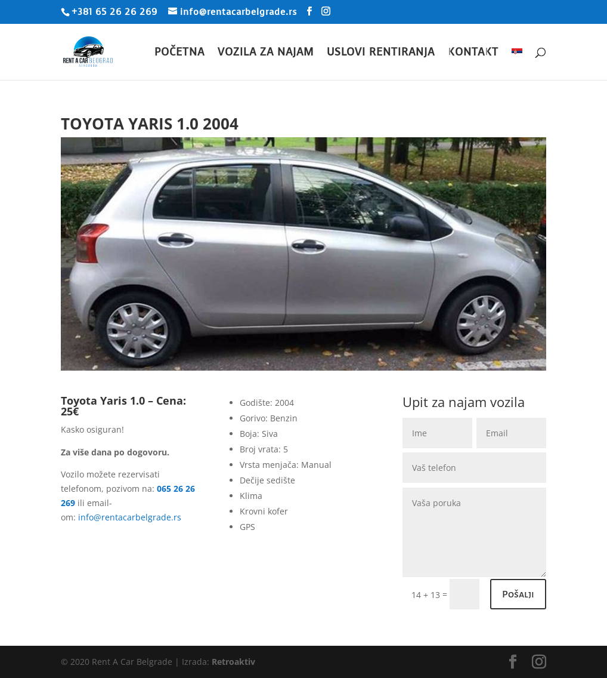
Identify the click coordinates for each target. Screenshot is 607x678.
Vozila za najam (266, 53)
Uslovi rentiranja (381, 53)
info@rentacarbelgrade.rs (129, 517)
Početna (179, 53)
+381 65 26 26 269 (114, 12)
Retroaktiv (233, 661)
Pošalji (518, 594)
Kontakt (473, 53)
